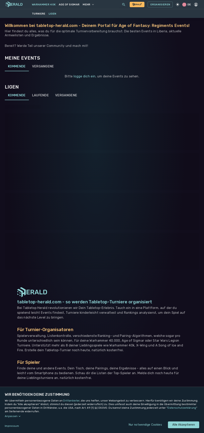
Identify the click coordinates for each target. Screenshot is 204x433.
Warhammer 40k (44, 4)
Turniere (38, 13)
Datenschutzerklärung (182, 407)
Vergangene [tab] (43, 66)
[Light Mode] (177, 4)
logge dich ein (84, 76)
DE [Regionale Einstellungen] (187, 4)
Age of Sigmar (69, 4)
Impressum (12, 425)
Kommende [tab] (17, 66)
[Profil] (196, 4)
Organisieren (160, 4)
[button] (102, 416)
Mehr (88, 4)
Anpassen (11, 416)
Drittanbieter (71, 400)
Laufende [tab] (40, 95)
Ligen (52, 13)
